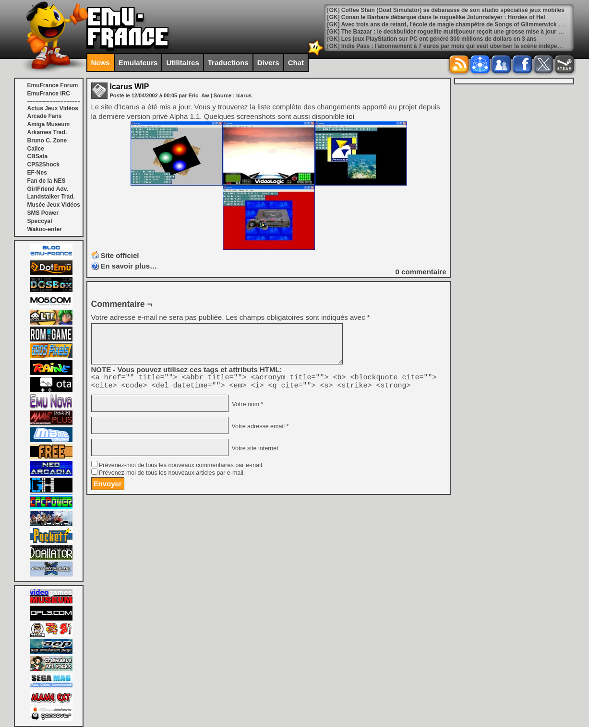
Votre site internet (254, 451)
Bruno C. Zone (47, 140)
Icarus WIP (129, 86)
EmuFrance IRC (48, 93)
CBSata (37, 156)
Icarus (244, 95)
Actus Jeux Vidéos (53, 108)
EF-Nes (37, 172)
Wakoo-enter (44, 229)
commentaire (421, 272)
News (100, 63)
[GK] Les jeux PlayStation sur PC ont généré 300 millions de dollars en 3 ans (432, 38)
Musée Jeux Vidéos (54, 204)
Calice (35, 148)
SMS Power (43, 213)
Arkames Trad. (47, 132)
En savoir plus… (129, 266)
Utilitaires (182, 63)
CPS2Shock (43, 164)
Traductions (228, 63)
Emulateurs (138, 63)
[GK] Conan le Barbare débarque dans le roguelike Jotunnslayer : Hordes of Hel (436, 17)
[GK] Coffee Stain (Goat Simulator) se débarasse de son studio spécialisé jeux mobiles (446, 10)
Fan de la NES (46, 180)
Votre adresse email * (259, 429)
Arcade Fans (44, 116)
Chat (296, 63)
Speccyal (39, 221)
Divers (268, 63)
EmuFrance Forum (52, 85)
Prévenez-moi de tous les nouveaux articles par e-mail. (172, 475)
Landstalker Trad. (51, 196)
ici (350, 116)
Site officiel (120, 255)
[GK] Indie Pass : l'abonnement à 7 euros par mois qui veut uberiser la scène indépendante (451, 46)
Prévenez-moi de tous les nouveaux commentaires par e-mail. (181, 468)
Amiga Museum (48, 124)
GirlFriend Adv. (47, 189)
